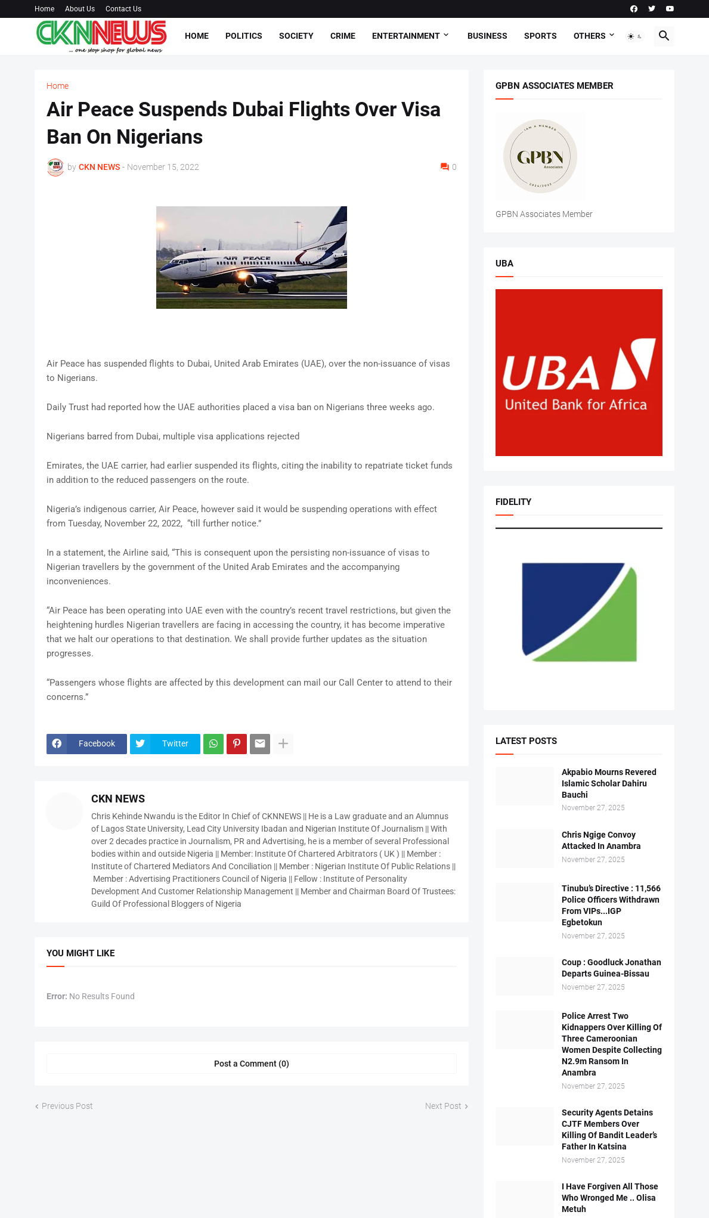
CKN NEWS (118, 798)
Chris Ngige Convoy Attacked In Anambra (601, 840)
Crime (342, 36)
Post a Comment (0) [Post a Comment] (251, 1063)
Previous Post (67, 1106)
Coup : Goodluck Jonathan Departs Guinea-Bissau (611, 967)
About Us (80, 9)
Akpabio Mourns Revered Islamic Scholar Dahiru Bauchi (609, 783)
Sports (540, 36)
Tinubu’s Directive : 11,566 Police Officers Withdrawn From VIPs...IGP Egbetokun (611, 905)
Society (296, 36)
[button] (635, 36)
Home (44, 9)
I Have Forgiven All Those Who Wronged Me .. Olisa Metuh (610, 1198)
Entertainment (406, 36)
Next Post (443, 1106)
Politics (243, 36)
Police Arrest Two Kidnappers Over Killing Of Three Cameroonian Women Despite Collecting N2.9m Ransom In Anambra (612, 1044)
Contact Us (123, 9)
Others (590, 36)
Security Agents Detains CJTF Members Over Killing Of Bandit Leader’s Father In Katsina (609, 1129)
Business (487, 36)
